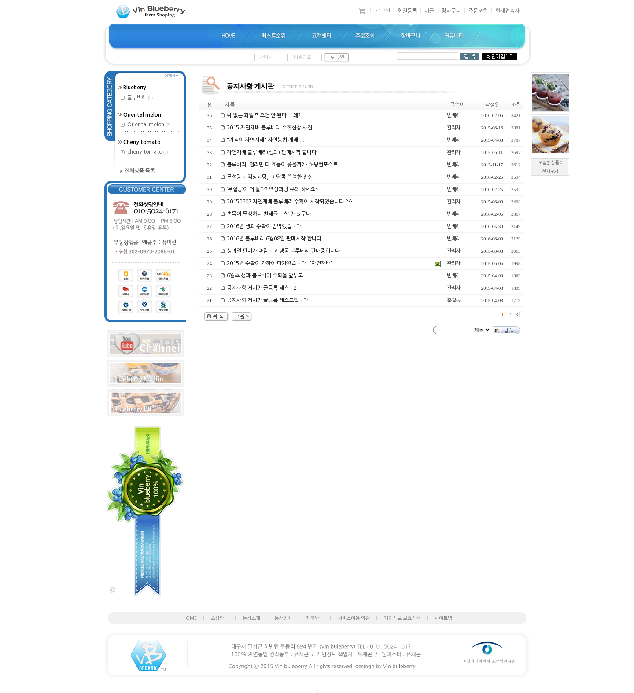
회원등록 (407, 11)
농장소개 (251, 618)
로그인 (383, 11)
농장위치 (283, 618)
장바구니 (451, 11)
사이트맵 (443, 618)
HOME (189, 618)
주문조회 (478, 11)
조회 (516, 104)
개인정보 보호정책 (402, 618)
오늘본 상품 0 (550, 162)
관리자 (453, 127)
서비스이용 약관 (354, 618)
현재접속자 (507, 11)
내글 (429, 11)
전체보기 (550, 171)
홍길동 (453, 300)
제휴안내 (315, 618)
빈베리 (453, 115)
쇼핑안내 (220, 618)
